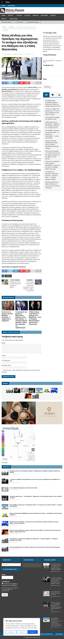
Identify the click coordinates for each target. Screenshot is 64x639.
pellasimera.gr (20, 54)
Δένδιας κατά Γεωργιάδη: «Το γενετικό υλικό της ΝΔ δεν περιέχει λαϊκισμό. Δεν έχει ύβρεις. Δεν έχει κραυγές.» (52, 154)
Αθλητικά (35, 15)
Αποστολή (47, 87)
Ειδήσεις (10, 15)
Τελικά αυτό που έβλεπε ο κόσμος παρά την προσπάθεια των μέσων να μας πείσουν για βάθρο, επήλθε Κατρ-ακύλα (52, 165)
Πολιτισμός (44, 15)
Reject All (21, 632)
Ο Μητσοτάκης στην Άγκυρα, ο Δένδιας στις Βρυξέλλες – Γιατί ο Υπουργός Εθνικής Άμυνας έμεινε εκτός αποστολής (35, 318)
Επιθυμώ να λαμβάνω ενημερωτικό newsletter (10, 584)
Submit (4, 595)
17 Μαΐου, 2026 (14, 499)
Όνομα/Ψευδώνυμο (49, 55)
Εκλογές (3, 19)
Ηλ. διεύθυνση (6, 360)
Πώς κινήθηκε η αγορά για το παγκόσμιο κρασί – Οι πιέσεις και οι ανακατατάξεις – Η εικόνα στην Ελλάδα (52, 134)
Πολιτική (19, 15)
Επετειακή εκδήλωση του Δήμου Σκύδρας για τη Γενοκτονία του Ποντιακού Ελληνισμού (35, 547)
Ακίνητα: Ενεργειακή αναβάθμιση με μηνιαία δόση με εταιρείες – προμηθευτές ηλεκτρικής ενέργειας (51, 144)
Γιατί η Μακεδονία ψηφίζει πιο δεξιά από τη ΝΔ (23, 488)
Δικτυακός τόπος (6, 365)
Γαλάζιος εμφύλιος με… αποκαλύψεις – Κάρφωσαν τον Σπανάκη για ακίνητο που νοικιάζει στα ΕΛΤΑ (36, 497)
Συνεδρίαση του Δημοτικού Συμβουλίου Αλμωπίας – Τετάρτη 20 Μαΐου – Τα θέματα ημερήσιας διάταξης (51, 175)
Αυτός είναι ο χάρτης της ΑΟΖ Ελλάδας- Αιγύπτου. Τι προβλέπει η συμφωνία (7, 316)
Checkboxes (6, 582)
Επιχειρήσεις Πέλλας (33, 22)
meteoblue (5, 462)
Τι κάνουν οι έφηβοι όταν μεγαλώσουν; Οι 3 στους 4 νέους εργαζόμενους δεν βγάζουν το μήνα (35, 480)
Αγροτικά (27, 15)
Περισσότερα (13, 19)
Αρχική (3, 5)
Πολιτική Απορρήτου (47, 634)
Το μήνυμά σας (48, 65)
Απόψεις (53, 15)
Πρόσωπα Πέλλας (7, 22)
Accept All (32, 632)
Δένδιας (8, 276)
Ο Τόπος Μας (19, 22)
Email (45, 79)
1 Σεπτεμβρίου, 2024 (9, 54)
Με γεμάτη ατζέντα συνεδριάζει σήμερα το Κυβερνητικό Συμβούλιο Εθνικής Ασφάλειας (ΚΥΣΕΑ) (35, 471)
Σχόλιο (4, 343)
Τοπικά (3, 15)
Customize (11, 632)
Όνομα (4, 355)
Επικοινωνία (11, 5)
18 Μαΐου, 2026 (14, 474)
